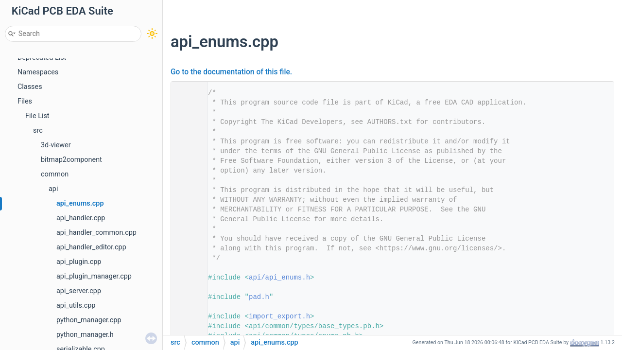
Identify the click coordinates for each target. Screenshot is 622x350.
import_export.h (279, 316)
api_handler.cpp (80, 218)
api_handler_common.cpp (96, 232)
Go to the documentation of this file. (231, 72)
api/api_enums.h (279, 277)
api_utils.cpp (75, 305)
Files (24, 101)
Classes (29, 87)
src (38, 130)
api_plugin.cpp (78, 262)
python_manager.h (85, 335)
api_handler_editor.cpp (91, 247)
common (55, 174)
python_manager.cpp (88, 320)
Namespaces (37, 72)
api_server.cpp (78, 291)
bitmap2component (71, 160)
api (53, 189)
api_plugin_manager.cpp (94, 276)
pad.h (259, 297)
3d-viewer (56, 145)
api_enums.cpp (80, 203)
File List (37, 116)
